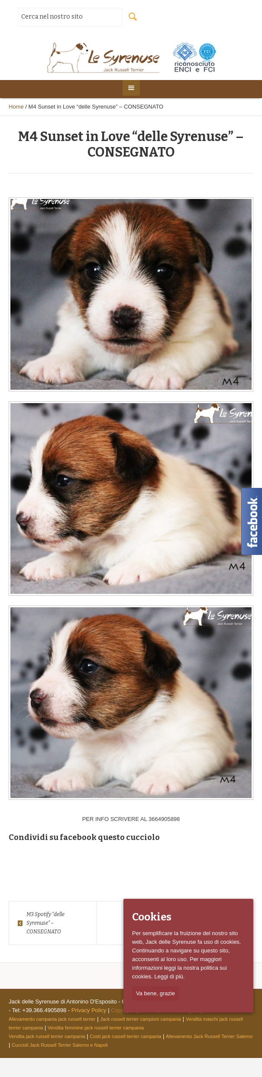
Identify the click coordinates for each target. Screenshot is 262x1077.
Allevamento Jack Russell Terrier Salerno (209, 1036)
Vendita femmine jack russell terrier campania (96, 1027)
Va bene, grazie (155, 993)
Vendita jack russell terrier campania (47, 1036)
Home (16, 106)
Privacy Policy (89, 1010)
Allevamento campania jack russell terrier (52, 1019)
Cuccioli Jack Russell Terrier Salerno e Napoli (60, 1045)
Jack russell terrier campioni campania (140, 1019)
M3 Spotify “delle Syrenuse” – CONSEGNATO (45, 923)
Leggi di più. (169, 976)
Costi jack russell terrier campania (125, 1036)
